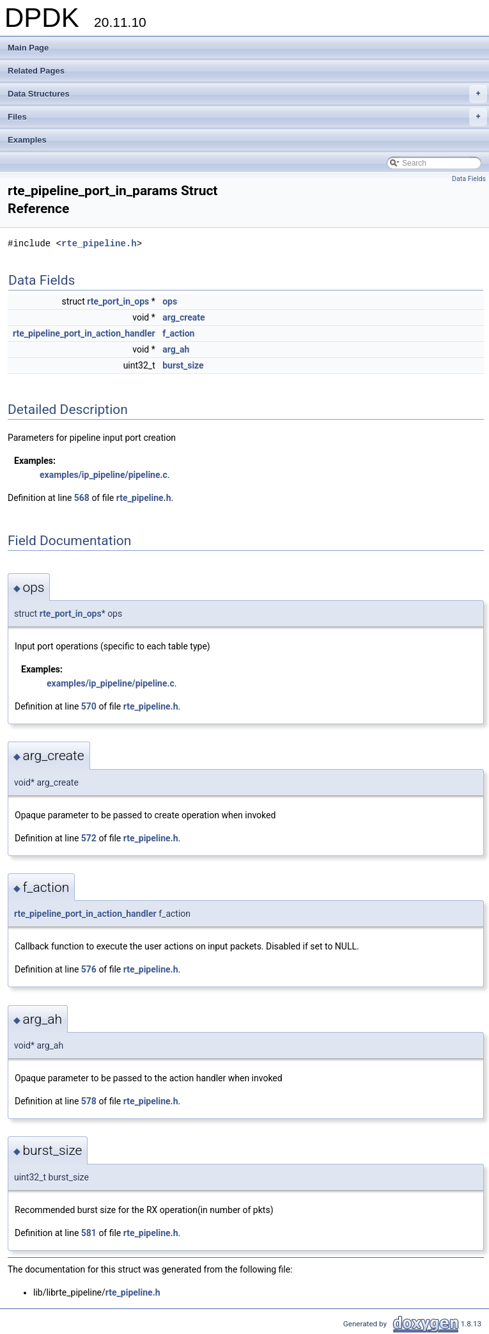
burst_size (182, 365)
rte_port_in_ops (118, 301)
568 (81, 498)
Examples (27, 140)
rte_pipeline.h (99, 243)
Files (247, 117)
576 (89, 969)
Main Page (28, 47)
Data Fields (469, 179)
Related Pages (36, 70)
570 (89, 706)
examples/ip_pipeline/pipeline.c (103, 475)
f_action (178, 333)
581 (89, 1233)
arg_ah (175, 349)
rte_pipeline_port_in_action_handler (84, 333)
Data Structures (247, 94)
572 (89, 838)
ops (169, 301)
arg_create (183, 317)
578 (89, 1101)
